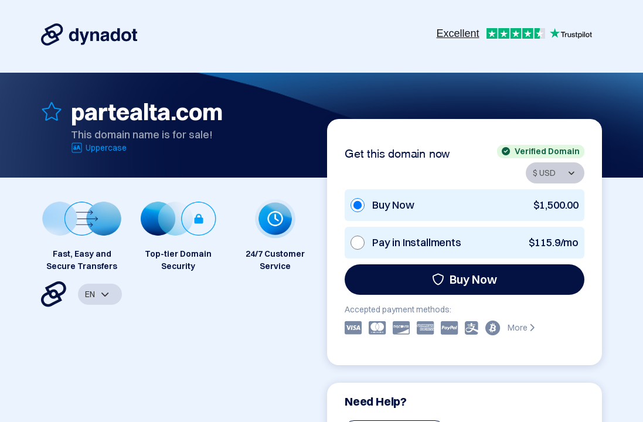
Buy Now (464, 279)
